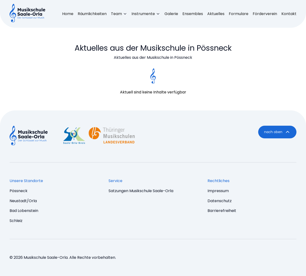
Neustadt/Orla (23, 201)
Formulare (238, 13)
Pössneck (18, 191)
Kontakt (288, 13)
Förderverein (265, 13)
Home (67, 13)
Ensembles (192, 13)
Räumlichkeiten (92, 13)
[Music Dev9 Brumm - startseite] (29, 136)
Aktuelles (215, 13)
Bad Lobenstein (24, 210)
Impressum (218, 191)
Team (116, 13)
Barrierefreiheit (222, 210)
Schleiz (16, 220)
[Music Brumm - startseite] (27, 14)
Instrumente (143, 13)
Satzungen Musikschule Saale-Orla (141, 191)
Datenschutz (220, 201)
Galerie (171, 13)
